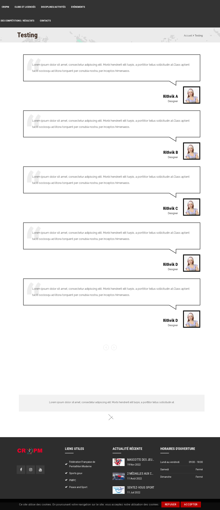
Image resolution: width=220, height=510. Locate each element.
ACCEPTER (190, 504)
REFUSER (170, 504)
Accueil (188, 35)
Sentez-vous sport (140, 487)
